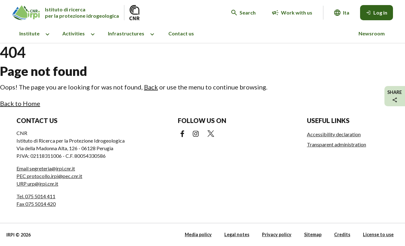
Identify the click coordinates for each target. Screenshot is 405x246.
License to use (378, 234)
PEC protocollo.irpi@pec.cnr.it (49, 176)
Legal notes (236, 234)
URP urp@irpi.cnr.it (37, 184)
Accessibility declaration (334, 134)
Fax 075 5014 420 (36, 204)
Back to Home (20, 103)
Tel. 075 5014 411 (35, 196)
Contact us (181, 33)
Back (151, 87)
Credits (342, 234)
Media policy (198, 234)
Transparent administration (336, 144)
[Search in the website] (243, 12)
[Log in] (376, 12)
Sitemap (312, 234)
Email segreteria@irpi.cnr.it (45, 168)
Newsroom (371, 33)
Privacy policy (276, 234)
